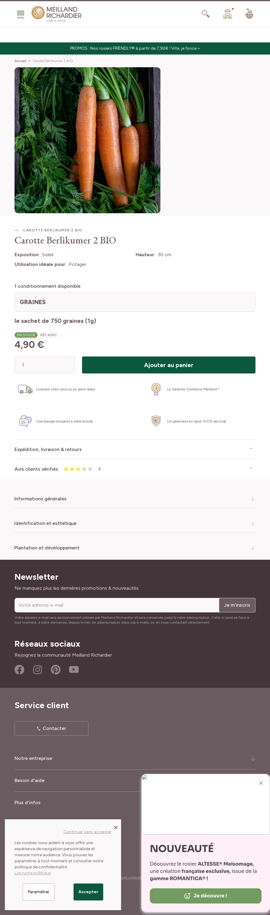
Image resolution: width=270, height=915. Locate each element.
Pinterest (56, 670)
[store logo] (56, 14)
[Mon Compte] (228, 14)
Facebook (19, 670)
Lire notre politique (33, 873)
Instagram (37, 670)
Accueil (20, 61)
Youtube (74, 670)
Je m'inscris (237, 605)
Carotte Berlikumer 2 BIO (52, 61)
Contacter (54, 728)
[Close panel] (116, 827)
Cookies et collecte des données (137, 877)
